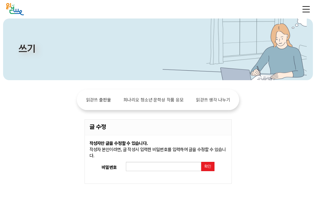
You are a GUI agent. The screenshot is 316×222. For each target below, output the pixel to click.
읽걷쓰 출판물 (98, 100)
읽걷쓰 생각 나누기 (213, 100)
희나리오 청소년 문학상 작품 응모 (153, 100)
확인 (207, 166)
